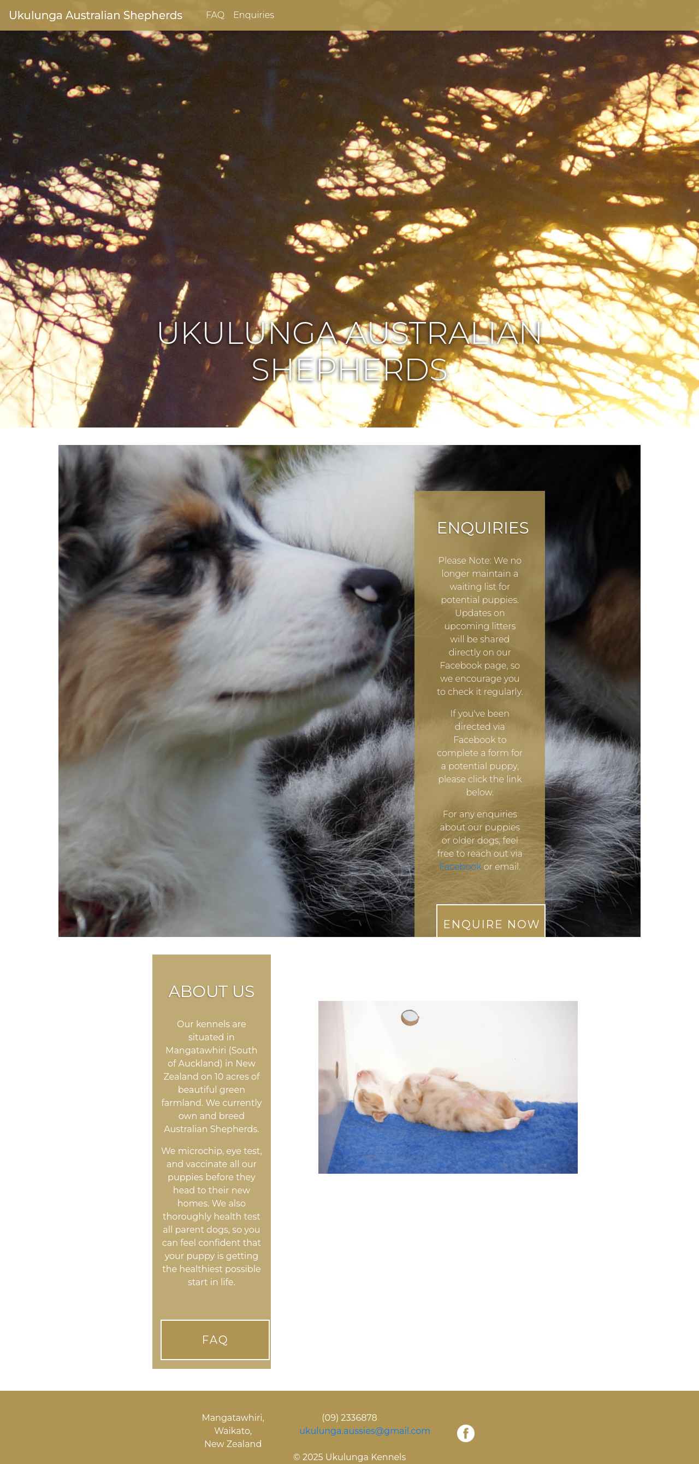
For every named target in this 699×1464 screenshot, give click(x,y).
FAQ (215, 15)
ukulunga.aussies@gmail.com (364, 1431)
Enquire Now (491, 924)
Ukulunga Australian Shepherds (95, 15)
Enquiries (253, 15)
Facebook (460, 867)
